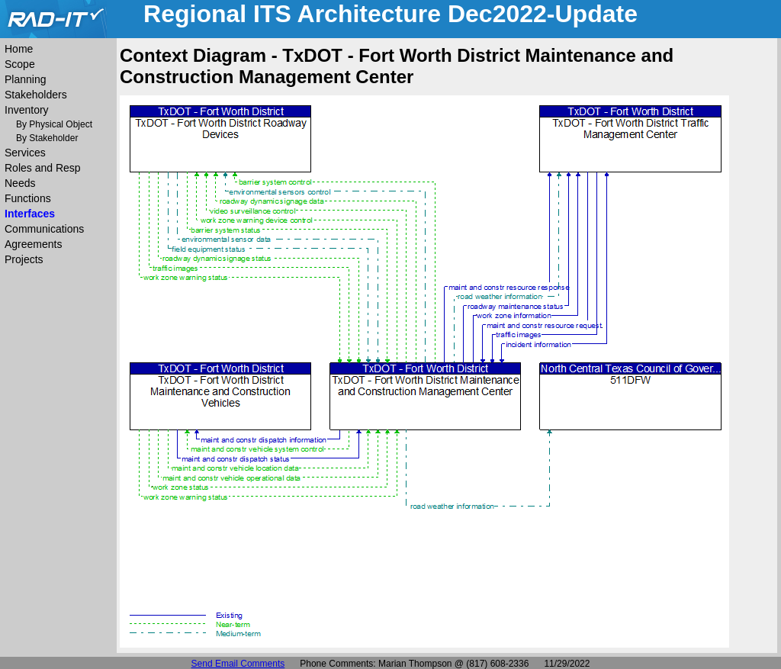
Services (25, 152)
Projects (24, 259)
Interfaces (30, 213)
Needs (20, 183)
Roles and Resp (43, 168)
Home (19, 49)
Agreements (33, 244)
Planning (26, 79)
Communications (44, 229)
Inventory (27, 110)
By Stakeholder (47, 138)
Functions (28, 198)
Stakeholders (36, 94)
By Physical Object (54, 124)
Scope (20, 64)
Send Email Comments (238, 663)
